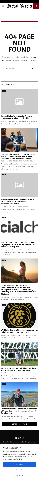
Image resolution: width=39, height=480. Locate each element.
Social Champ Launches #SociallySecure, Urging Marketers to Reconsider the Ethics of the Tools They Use (19, 244)
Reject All (19, 475)
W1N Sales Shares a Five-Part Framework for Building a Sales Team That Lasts (19, 331)
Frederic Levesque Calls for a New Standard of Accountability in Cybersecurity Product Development (19, 411)
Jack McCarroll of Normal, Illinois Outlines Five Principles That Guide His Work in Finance (18, 370)
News (4, 91)
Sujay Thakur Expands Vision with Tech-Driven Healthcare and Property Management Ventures (17, 201)
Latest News (7, 84)
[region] (19, 462)
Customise (19, 470)
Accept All (19, 464)
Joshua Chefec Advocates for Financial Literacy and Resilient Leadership (17, 117)
